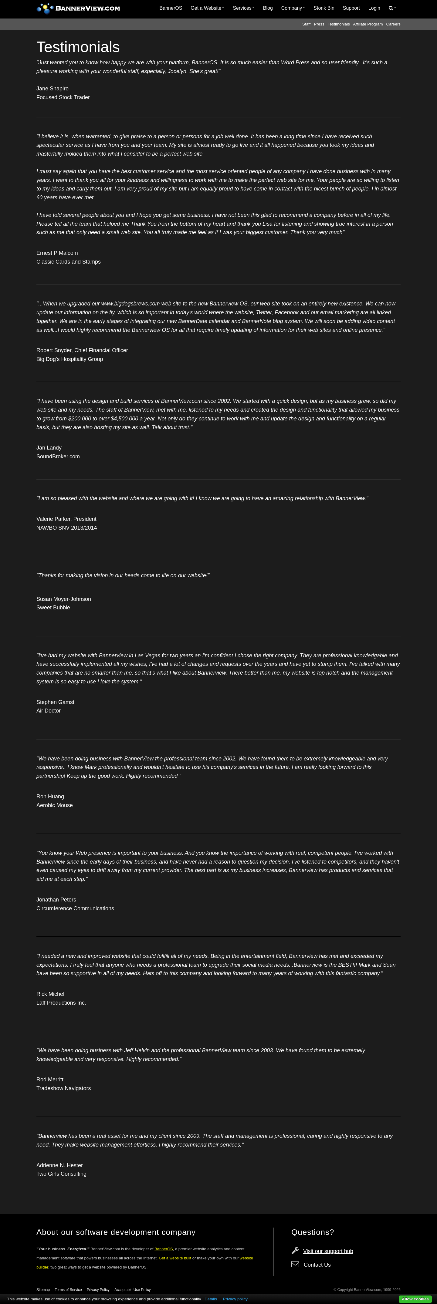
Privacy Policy (98, 1290)
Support (351, 8)
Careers (393, 24)
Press (319, 24)
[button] (392, 8)
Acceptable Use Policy (132, 1290)
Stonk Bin (323, 8)
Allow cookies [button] (415, 1299)
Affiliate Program (368, 24)
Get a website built (175, 1258)
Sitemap (43, 1290)
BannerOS (171, 8)
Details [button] (211, 1299)
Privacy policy (235, 1299)
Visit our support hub (328, 1251)
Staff (306, 24)
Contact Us (317, 1265)
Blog (268, 8)
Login (374, 8)
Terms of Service (68, 1290)
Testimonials (338, 24)
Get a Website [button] (207, 8)
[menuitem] (171, 8)
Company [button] (293, 8)
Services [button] (243, 8)
